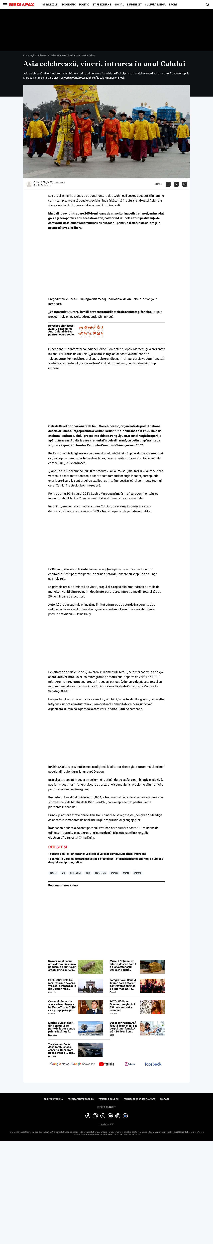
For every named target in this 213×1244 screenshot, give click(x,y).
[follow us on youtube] (106, 1064)
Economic (69, 4)
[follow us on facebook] (153, 1064)
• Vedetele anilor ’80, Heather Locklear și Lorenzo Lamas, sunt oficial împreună (97, 853)
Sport (173, 4)
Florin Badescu (42, 185)
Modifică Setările (106, 1106)
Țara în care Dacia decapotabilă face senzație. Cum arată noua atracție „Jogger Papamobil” (62, 1048)
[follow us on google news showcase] (83, 1064)
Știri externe (102, 4)
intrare (137, 872)
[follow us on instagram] (129, 1064)
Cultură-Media (155, 4)
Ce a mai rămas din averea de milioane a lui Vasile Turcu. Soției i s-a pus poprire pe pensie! (62, 1006)
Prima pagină (29, 55)
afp (63, 872)
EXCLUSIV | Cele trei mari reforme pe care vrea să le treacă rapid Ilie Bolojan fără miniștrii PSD (62, 984)
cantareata (100, 872)
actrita (53, 872)
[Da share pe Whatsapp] (184, 184)
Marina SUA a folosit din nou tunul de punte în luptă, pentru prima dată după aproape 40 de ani (62, 1027)
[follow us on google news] (60, 1064)
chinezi (114, 872)
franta (126, 872)
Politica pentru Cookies (81, 1099)
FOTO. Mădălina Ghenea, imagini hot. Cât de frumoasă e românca (123, 1006)
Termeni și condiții (109, 1099)
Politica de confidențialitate (139, 1099)
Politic (84, 4)
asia (88, 872)
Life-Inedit (134, 4)
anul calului (75, 872)
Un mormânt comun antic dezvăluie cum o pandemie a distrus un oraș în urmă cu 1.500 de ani (62, 965)
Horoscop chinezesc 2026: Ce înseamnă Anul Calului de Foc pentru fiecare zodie (61, 330)
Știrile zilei (50, 4)
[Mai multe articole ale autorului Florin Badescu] (29, 184)
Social (119, 4)
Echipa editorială (53, 1099)
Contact (164, 1099)
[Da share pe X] (176, 184)
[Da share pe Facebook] (168, 184)
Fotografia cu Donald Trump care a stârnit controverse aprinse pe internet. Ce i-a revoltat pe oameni (123, 984)
